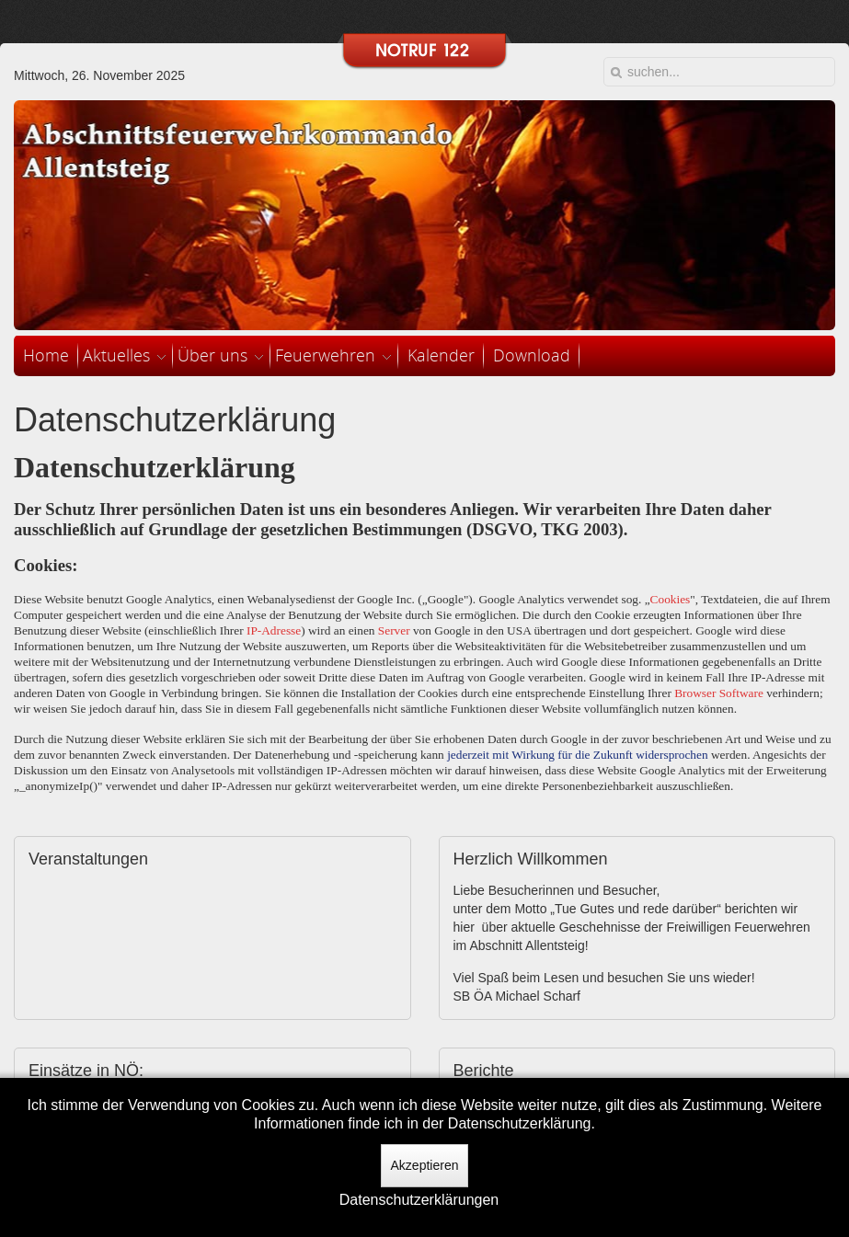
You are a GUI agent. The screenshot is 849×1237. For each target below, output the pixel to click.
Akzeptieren (425, 1165)
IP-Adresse (274, 630)
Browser (695, 693)
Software (741, 693)
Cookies (670, 599)
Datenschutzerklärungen (419, 1200)
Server (394, 630)
